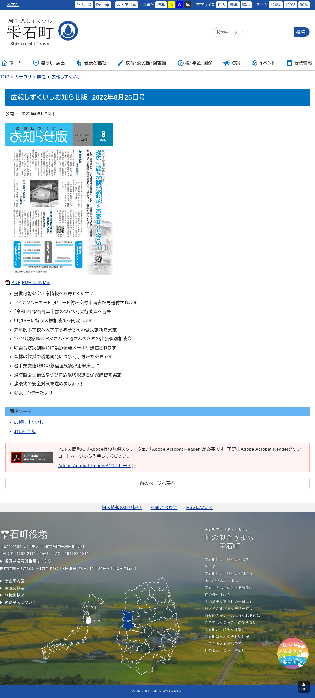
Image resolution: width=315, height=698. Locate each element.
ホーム (11, 63)
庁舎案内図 (15, 581)
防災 (232, 63)
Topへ (304, 689)
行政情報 (299, 63)
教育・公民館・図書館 (141, 63)
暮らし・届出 (49, 63)
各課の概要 (15, 588)
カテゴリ (23, 77)
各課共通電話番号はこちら (28, 561)
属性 (41, 77)
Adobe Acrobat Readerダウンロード (97, 465)
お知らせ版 (25, 431)
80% (304, 5)
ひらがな (84, 5)
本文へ (13, 5)
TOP (4, 77)
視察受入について (20, 602)
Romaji (102, 5)
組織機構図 (15, 595)
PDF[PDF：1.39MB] (31, 282)
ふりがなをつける (56, 5)
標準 (161, 5)
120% (275, 5)
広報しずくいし (66, 77)
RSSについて (199, 507)
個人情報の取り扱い (122, 507)
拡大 (222, 5)
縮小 (246, 5)
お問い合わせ (164, 507)
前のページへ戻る (157, 483)
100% (290, 5)
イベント (263, 63)
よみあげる (126, 5)
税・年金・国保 (195, 63)
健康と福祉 (91, 63)
